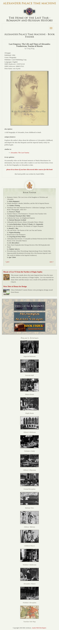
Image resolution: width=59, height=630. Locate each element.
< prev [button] (7, 262)
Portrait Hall (29, 367)
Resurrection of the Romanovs (16, 234)
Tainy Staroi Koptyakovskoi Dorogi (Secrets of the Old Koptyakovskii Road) (28, 246)
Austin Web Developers (39, 628)
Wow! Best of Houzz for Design (15, 286)
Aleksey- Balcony (29, 519)
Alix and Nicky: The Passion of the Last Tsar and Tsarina (24, 230)
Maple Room (29, 405)
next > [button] (52, 262)
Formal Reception (29, 481)
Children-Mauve (29, 538)
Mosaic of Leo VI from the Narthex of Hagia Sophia (22, 272)
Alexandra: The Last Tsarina (19, 153)
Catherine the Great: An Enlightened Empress (21, 218)
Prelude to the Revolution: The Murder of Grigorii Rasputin (25, 226)
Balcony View (29, 500)
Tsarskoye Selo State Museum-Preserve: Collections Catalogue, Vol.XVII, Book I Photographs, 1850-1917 (29, 209)
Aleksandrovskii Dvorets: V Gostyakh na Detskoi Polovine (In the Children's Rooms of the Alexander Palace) (30, 240)
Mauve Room (29, 386)
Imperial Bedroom (29, 348)
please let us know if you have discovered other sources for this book (29, 169)
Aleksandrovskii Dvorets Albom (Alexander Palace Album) (25, 222)
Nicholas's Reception (29, 595)
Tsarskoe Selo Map (29, 614)
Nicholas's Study (29, 443)
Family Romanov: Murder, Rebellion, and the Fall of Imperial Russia (28, 203)
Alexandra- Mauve (29, 576)
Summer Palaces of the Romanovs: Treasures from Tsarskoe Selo (27, 214)
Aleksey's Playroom (29, 462)
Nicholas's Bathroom (29, 557)
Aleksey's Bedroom (29, 424)
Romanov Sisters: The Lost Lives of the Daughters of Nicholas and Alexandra (27, 198)
